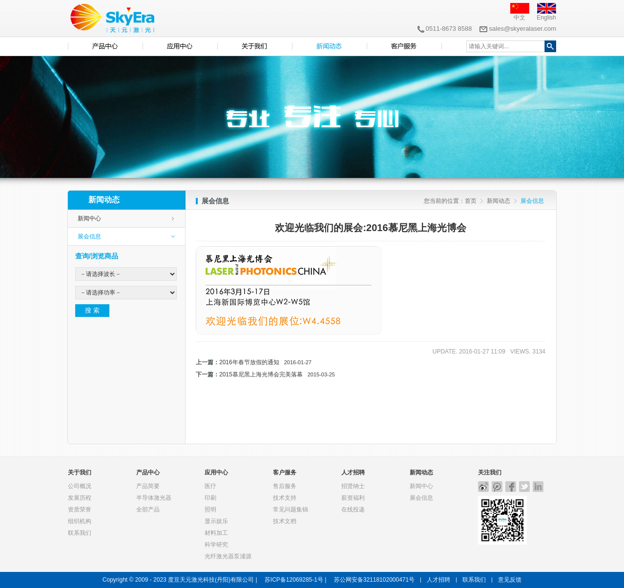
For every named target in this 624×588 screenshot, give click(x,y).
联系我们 (79, 532)
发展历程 (79, 497)
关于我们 (79, 472)
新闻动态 (498, 200)
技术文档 (284, 521)
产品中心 (148, 472)
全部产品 (148, 509)
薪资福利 (353, 497)
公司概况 (79, 486)
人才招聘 (353, 472)
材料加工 (216, 532)
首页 (471, 200)
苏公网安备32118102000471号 (374, 579)
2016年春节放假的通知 (265, 362)
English (546, 17)
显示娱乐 (216, 521)
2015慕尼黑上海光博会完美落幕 (277, 374)
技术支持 (284, 497)
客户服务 (284, 472)
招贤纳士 (353, 486)
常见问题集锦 (290, 509)
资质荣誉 (79, 509)
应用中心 (216, 472)
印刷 (210, 497)
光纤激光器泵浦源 (228, 556)
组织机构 (79, 521)
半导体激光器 (153, 497)
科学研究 (216, 544)
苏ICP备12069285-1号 (294, 579)
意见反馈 (509, 579)
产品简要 (148, 486)
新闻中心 (89, 218)
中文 (519, 17)
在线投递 (353, 509)
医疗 (210, 486)
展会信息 (89, 236)
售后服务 (284, 486)
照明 (210, 509)
